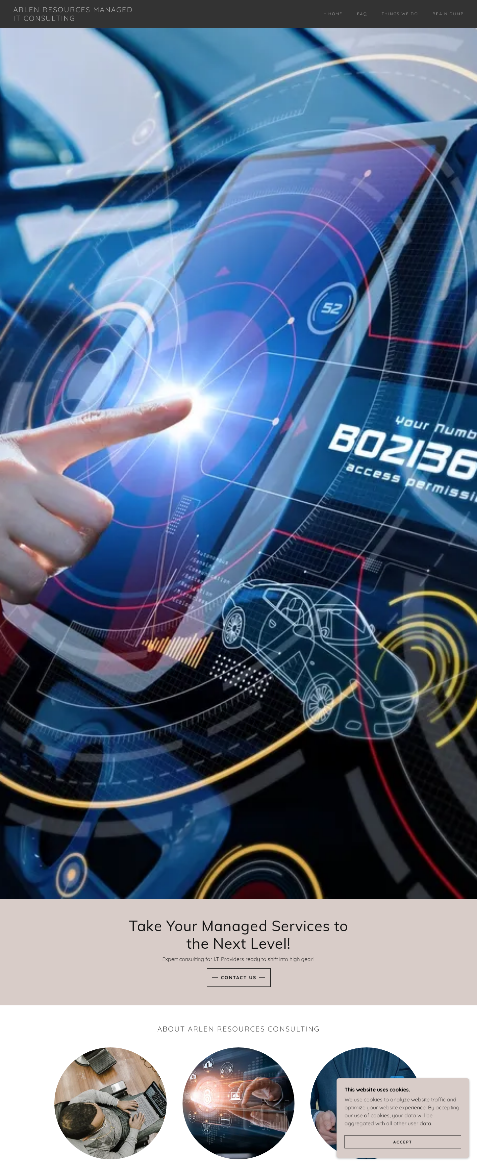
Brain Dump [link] (448, 13)
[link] (75, 19)
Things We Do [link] (400, 13)
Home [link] (335, 13)
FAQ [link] (362, 13)
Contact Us (238, 978)
